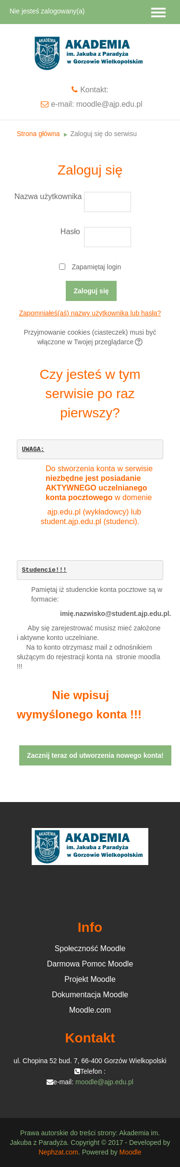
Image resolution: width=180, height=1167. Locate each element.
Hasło (70, 231)
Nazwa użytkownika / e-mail (48, 196)
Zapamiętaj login (96, 267)
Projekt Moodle (90, 979)
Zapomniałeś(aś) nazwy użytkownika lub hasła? (90, 313)
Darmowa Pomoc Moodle (90, 964)
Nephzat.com (58, 1152)
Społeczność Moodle (90, 948)
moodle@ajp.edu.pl (104, 1082)
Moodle (131, 1152)
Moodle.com (90, 1010)
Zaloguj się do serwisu (103, 134)
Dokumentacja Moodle (90, 995)
